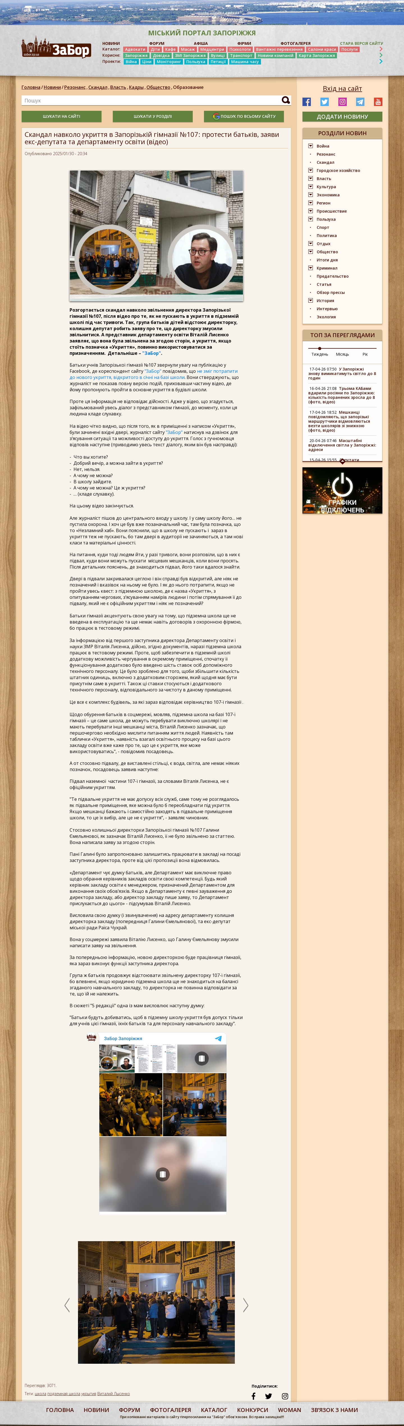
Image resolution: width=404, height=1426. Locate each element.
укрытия (88, 1393)
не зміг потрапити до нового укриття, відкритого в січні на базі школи (154, 374)
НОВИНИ (111, 43)
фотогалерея (170, 1410)
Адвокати (135, 49)
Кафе (170, 49)
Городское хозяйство (338, 170)
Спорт (323, 227)
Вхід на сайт (342, 88)
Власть (119, 87)
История (325, 300)
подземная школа (63, 1393)
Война (323, 146)
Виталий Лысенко (113, 1393)
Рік (365, 354)
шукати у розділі (153, 116)
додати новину (342, 116)
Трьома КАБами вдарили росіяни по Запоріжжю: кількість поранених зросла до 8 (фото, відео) (341, 395)
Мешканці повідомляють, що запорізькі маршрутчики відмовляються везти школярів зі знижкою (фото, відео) (339, 421)
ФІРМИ (244, 43)
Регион (323, 203)
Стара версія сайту (361, 43)
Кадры (137, 87)
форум (129, 1410)
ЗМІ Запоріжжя (190, 55)
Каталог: (111, 49)
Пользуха (195, 61)
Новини (52, 87)
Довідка (161, 55)
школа (40, 1393)
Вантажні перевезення (279, 49)
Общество (159, 87)
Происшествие (332, 211)
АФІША (201, 43)
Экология (326, 316)
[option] (156, 1305)
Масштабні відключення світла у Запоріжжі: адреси (342, 445)
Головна (31, 87)
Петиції (218, 61)
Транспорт (241, 55)
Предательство (333, 276)
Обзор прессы (331, 292)
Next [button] (245, 1305)
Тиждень (319, 354)
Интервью (327, 308)
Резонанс (76, 87)
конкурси (252, 1410)
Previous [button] (67, 1305)
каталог (214, 1410)
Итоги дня (327, 260)
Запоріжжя (136, 55)
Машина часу (245, 61)
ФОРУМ (156, 43)
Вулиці (218, 55)
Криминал (327, 268)
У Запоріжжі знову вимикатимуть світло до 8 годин (342, 373)
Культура (326, 186)
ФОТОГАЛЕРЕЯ (296, 43)
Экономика (328, 194)
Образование (188, 87)
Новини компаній (275, 55)
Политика (327, 235)
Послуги (349, 49)
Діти (155, 49)
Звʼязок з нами (334, 1410)
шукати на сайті (61, 116)
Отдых (323, 243)
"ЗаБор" (151, 353)
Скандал (99, 87)
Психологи (240, 49)
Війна (131, 61)
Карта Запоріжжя (317, 55)
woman (289, 1410)
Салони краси (322, 49)
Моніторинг (169, 61)
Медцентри (212, 49)
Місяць (342, 354)
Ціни (147, 61)
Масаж (188, 49)
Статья (324, 284)
